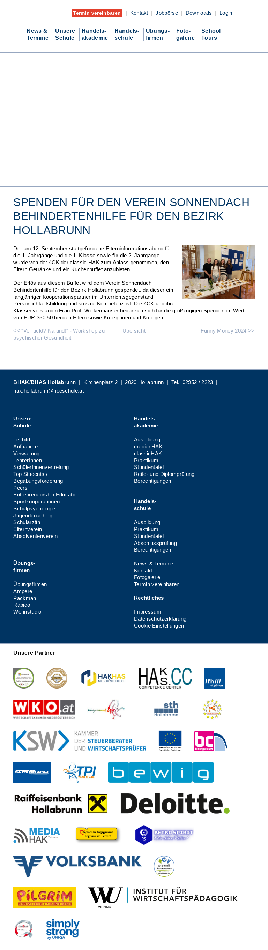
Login (225, 13)
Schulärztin (26, 522)
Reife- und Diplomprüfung (164, 474)
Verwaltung (26, 453)
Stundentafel (149, 467)
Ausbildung (147, 439)
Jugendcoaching (32, 515)
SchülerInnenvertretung (41, 467)
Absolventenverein (35, 536)
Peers (20, 488)
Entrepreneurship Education (46, 494)
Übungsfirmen (30, 584)
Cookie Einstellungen (159, 626)
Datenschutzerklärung (160, 619)
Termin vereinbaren (97, 13)
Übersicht (134, 331)
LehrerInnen (27, 460)
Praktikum (146, 460)
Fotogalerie (147, 577)
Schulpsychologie (34, 508)
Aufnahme (25, 446)
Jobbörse (167, 13)
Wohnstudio (27, 612)
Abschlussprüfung (155, 543)
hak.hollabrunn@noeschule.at (48, 391)
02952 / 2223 (198, 382)
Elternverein (27, 529)
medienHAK (148, 446)
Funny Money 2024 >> (227, 331)
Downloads (199, 13)
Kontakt (139, 13)
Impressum (147, 612)
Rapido (21, 605)
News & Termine (153, 564)
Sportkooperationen (36, 501)
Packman (24, 598)
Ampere (22, 591)
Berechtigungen (152, 481)
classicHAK (148, 453)
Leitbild (21, 439)
